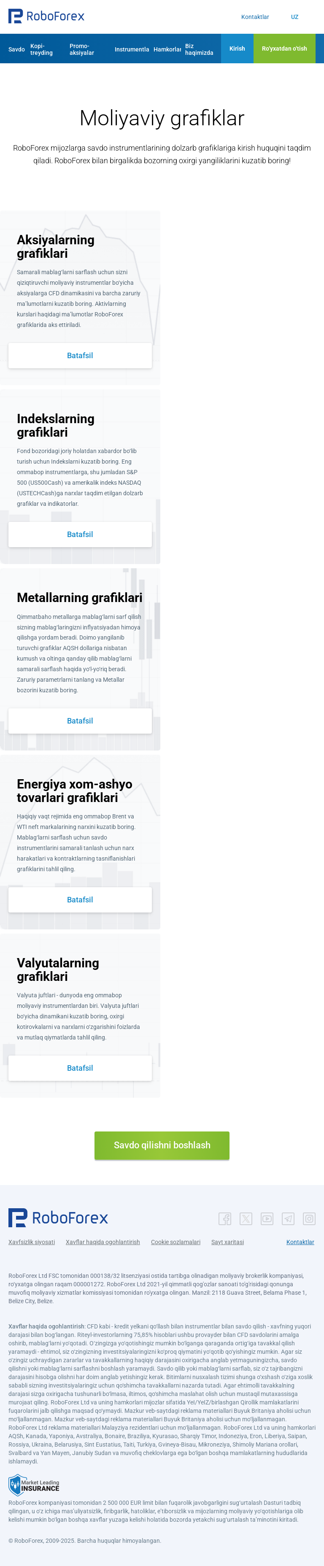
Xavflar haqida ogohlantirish (103, 1242)
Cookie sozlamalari (175, 1242)
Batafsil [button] (80, 355)
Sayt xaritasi (227, 1242)
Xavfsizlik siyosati (31, 1242)
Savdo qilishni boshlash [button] (162, 1145)
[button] (46, 17)
